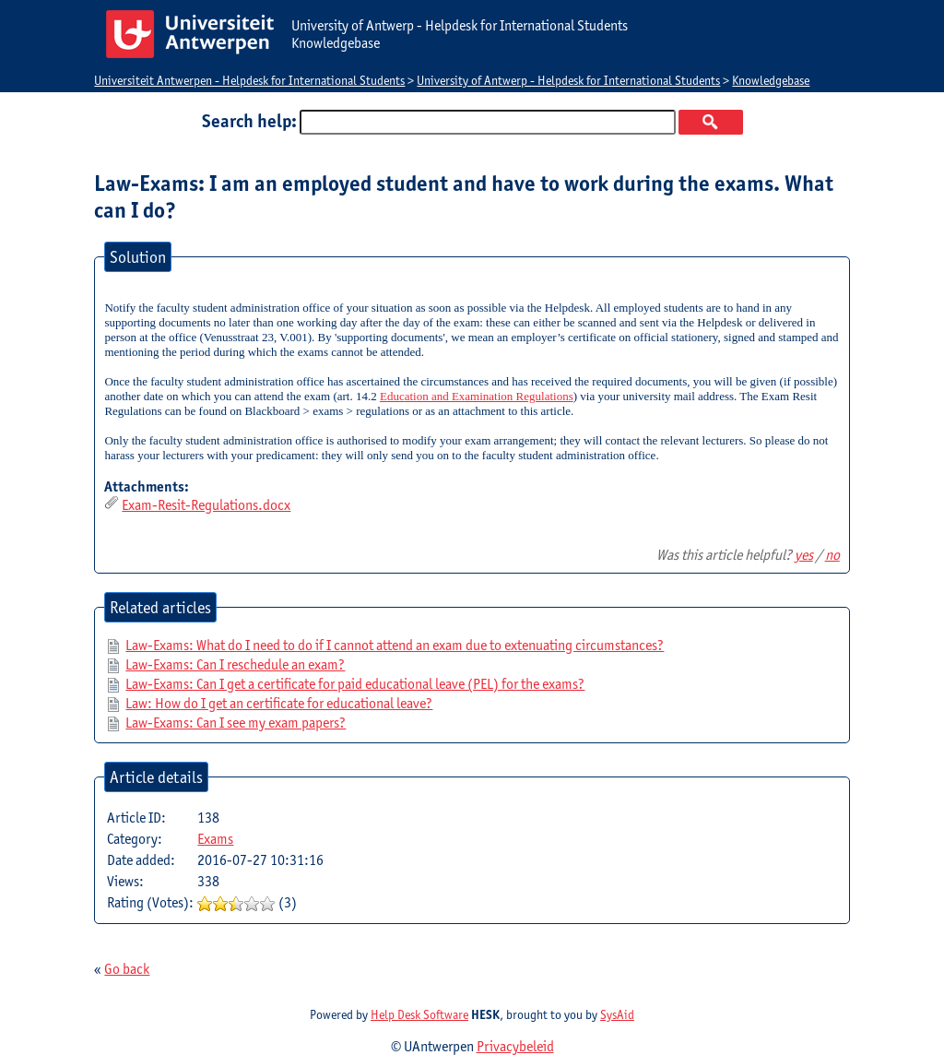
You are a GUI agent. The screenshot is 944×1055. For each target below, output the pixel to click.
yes (804, 554)
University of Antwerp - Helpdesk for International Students (568, 80)
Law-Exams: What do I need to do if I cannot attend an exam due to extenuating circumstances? (394, 645)
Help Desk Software (419, 1014)
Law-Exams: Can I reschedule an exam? (235, 664)
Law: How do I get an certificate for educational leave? (278, 703)
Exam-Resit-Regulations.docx (206, 505)
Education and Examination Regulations (476, 396)
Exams (215, 839)
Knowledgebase (770, 80)
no (832, 554)
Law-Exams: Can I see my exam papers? (235, 722)
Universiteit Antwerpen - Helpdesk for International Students (249, 80)
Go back (126, 969)
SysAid (617, 1014)
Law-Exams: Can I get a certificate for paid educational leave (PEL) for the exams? (354, 684)
